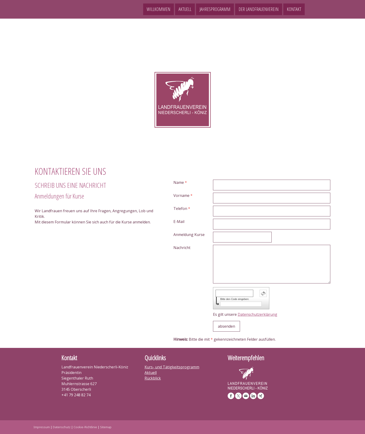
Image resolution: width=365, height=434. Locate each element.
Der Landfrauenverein (259, 9)
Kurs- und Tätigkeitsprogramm (172, 367)
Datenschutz (62, 427)
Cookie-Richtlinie (85, 427)
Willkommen (158, 9)
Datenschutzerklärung (257, 314)
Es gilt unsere (245, 314)
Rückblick (153, 378)
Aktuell (185, 9)
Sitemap (106, 427)
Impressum (42, 427)
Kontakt (294, 9)
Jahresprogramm (214, 9)
